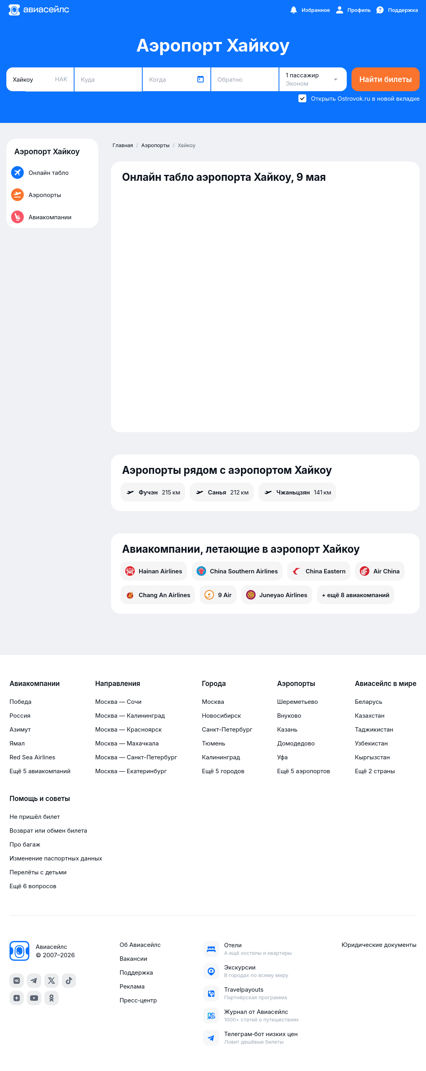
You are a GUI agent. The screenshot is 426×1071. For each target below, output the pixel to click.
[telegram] (34, 980)
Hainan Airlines (153, 571)
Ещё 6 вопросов (33, 886)
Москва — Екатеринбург (131, 771)
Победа (20, 701)
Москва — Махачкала (127, 743)
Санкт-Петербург (227, 729)
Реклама (132, 986)
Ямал (17, 743)
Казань (287, 729)
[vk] (16, 980)
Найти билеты (385, 79)
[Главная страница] (38, 10)
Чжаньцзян (297, 492)
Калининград (221, 757)
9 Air (217, 595)
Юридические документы (379, 944)
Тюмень (213, 743)
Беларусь (368, 701)
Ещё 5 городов (223, 771)
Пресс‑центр (138, 1000)
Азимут (20, 729)
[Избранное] (309, 10)
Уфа (282, 757)
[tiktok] (69, 980)
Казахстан (369, 715)
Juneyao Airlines (277, 595)
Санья (222, 492)
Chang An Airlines (157, 595)
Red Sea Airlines (32, 757)
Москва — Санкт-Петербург (136, 757)
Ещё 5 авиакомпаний (40, 771)
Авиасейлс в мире (385, 684)
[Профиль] (353, 10)
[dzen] (16, 998)
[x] (51, 980)
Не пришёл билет (35, 816)
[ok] (51, 998)
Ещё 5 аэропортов (303, 771)
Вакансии (133, 958)
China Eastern (319, 571)
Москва (213, 701)
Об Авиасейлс (140, 944)
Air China (380, 571)
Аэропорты (296, 684)
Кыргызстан (372, 757)
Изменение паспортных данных (56, 858)
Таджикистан (374, 729)
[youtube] (34, 998)
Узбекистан (371, 743)
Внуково (289, 715)
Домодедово (296, 743)
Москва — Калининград (130, 715)
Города (214, 684)
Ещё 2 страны (375, 771)
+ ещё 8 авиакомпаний (356, 595)
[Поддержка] (396, 10)
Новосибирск (221, 715)
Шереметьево (297, 701)
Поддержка (136, 972)
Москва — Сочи (118, 701)
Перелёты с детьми (38, 872)
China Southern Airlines (237, 571)
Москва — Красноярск (128, 729)
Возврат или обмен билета (48, 830)
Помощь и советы (40, 799)
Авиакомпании (35, 684)
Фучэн (152, 492)
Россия (20, 715)
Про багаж (25, 844)
